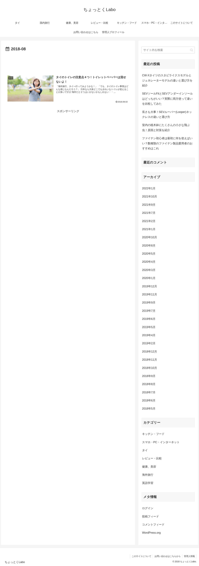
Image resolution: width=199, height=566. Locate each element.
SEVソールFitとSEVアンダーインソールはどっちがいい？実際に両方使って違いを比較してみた (167, 98)
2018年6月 (148, 400)
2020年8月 (148, 245)
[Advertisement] (68, 61)
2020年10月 (149, 237)
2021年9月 (148, 204)
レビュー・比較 (152, 458)
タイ (145, 450)
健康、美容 (149, 466)
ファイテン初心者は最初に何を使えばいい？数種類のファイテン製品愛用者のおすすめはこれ (167, 143)
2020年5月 (148, 253)
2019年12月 (149, 286)
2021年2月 (148, 221)
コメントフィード (153, 524)
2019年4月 (148, 335)
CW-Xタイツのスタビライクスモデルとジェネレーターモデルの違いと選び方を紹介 (167, 80)
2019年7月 (148, 310)
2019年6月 (148, 318)
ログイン (147, 508)
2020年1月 (148, 278)
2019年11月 (149, 294)
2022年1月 (148, 188)
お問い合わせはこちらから (168, 556)
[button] (191, 50)
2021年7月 (148, 212)
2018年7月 (148, 392)
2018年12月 (149, 351)
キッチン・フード (153, 434)
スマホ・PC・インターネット (161, 442)
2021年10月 (149, 196)
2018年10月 (149, 367)
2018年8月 (148, 384)
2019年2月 (148, 343)
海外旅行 (147, 474)
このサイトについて (141, 556)
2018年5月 (148, 408)
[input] (168, 50)
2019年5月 (148, 327)
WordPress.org (151, 532)
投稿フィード (150, 516)
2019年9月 (148, 302)
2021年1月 (148, 229)
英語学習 (147, 483)
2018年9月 (148, 376)
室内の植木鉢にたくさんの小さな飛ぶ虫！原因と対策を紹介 (166, 127)
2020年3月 (148, 270)
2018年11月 (149, 359)
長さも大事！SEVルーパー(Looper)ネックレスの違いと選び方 (167, 114)
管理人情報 (189, 556)
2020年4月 (148, 261)
